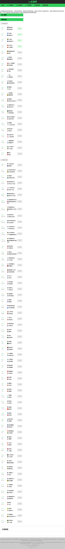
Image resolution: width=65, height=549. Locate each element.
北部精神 (11, 293)
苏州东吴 (11, 347)
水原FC (10, 329)
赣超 (2, 438)
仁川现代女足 (12, 187)
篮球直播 (45, 5)
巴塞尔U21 (11, 510)
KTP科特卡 (11, 146)
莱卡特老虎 (11, 295)
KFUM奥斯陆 (12, 63)
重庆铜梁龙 (11, 431)
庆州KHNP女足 (12, 195)
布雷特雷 (11, 514)
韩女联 (2, 183)
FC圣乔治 (11, 311)
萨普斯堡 (11, 77)
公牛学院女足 (12, 232)
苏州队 (10, 415)
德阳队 (10, 383)
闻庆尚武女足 (12, 181)
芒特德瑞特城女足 (13, 234)
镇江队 (10, 401)
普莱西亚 (11, 111)
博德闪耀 (11, 95)
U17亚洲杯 (28, 5)
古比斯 (10, 460)
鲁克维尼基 (11, 112)
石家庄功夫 (11, 355)
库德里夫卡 (11, 142)
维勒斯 (10, 99)
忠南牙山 (11, 287)
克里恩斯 (11, 484)
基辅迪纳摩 (11, 140)
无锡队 (10, 395)
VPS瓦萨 (11, 456)
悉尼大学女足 (12, 216)
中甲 (2, 29)
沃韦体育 (11, 520)
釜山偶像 (11, 281)
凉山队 (10, 385)
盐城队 (10, 407)
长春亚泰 (11, 248)
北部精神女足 (12, 238)
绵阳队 (10, 301)
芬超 (2, 420)
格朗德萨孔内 (12, 496)
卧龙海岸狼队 (12, 271)
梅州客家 (11, 365)
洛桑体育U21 (11, 478)
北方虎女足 (11, 222)
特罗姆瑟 (11, 65)
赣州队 (10, 444)
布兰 (10, 75)
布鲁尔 (10, 508)
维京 (10, 53)
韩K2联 (3, 277)
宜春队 (10, 437)
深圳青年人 (11, 41)
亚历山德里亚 (12, 116)
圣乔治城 (11, 313)
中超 (2, 47)
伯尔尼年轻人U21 (12, 516)
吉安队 (10, 448)
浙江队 (10, 343)
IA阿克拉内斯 (12, 171)
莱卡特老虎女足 (12, 220)
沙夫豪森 (11, 480)
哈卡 (10, 152)
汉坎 (10, 89)
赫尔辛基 (11, 419)
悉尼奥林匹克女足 (13, 199)
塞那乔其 (11, 468)
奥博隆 (10, 122)
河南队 (10, 341)
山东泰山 (11, 373)
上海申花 (11, 325)
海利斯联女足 (12, 207)
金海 (10, 335)
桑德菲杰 (11, 59)
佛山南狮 (11, 361)
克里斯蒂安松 (12, 83)
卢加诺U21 (11, 492)
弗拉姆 (10, 175)
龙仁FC (10, 276)
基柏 (10, 154)
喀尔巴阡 (11, 128)
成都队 (10, 391)
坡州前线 (11, 283)
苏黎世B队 (11, 498)
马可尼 (10, 317)
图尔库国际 (11, 462)
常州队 (10, 403)
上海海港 (11, 47)
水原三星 (11, 289)
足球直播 (37, 5)
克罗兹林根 (11, 490)
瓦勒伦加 (11, 81)
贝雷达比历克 (12, 177)
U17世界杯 (10, 5)
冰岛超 (2, 171)
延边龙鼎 (11, 246)
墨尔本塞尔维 (12, 305)
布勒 (10, 474)
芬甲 (2, 148)
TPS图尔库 (11, 454)
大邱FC (10, 277)
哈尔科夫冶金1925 (13, 101)
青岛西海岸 (11, 323)
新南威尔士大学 (12, 270)
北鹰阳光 (11, 266)
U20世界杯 (19, 5)
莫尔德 (10, 57)
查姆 (10, 502)
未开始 (19, 52)
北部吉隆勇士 (12, 264)
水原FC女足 (11, 189)
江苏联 (2, 397)
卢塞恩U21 (11, 472)
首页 (2, 5)
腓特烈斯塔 (11, 69)
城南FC (10, 331)
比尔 (10, 504)
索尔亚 (10, 130)
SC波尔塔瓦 (11, 136)
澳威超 (2, 253)
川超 (2, 301)
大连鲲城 (11, 353)
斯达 (10, 71)
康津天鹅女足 (12, 193)
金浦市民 (11, 337)
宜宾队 (10, 389)
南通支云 (11, 35)
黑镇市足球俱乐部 (13, 254)
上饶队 (10, 450)
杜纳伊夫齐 (11, 134)
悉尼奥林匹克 (12, 258)
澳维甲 (2, 265)
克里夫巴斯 (11, 118)
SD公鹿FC (11, 260)
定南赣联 (11, 367)
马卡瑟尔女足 (12, 226)
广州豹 (10, 39)
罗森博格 (11, 93)
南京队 (10, 397)
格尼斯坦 (11, 466)
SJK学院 (10, 148)
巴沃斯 (10, 486)
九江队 (10, 443)
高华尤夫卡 (11, 107)
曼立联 (10, 252)
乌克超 (2, 100)
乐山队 (10, 379)
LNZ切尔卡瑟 (12, 124)
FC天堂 (10, 522)
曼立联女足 (11, 214)
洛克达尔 (11, 319)
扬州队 (10, 409)
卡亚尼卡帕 (11, 163)
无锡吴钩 (11, 349)
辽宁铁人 (11, 45)
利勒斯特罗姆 (12, 51)
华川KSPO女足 (12, 183)
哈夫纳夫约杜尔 (12, 169)
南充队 (10, 299)
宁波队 (10, 33)
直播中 (19, 28)
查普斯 (10, 165)
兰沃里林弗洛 (12, 307)
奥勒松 (10, 87)
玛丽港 (10, 421)
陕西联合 (11, 27)
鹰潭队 (10, 439)
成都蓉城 (11, 371)
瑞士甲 (2, 474)
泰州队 (10, 413)
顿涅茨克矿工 (12, 105)
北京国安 (11, 433)
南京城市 (11, 29)
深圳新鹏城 (11, 425)
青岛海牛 (11, 427)
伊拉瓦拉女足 (12, 228)
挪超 (2, 53)
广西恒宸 (11, 359)
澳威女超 (3, 202)
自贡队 (10, 377)
